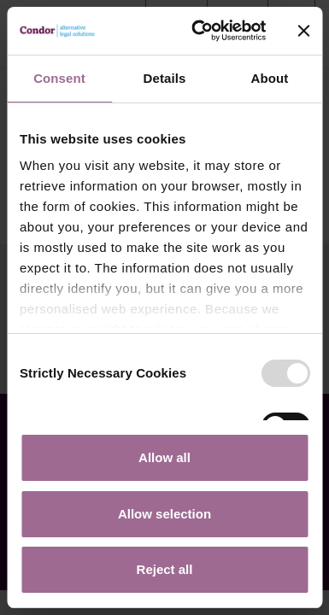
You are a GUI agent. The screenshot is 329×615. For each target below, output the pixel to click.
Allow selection (164, 514)
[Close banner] (303, 31)
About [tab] (270, 78)
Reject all (165, 569)
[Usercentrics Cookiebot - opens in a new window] (198, 31)
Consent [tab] (59, 78)
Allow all (164, 457)
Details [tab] (165, 78)
